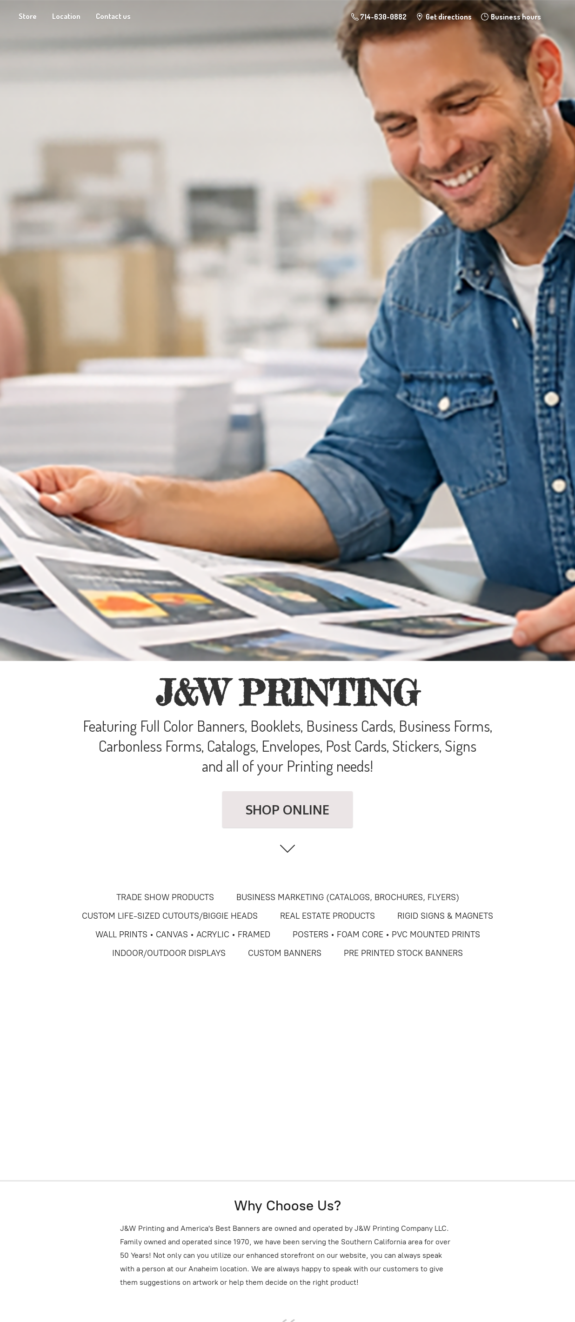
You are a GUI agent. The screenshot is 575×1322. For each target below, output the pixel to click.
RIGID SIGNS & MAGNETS (445, 916)
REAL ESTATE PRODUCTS (327, 916)
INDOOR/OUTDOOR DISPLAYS (169, 953)
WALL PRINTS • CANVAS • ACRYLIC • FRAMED (182, 934)
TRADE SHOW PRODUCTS (165, 897)
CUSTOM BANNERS (284, 953)
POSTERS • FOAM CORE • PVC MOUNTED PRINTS (386, 934)
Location (66, 16)
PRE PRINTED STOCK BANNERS (403, 953)
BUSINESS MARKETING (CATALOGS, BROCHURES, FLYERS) (347, 897)
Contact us (113, 16)
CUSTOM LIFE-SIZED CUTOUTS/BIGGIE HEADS (170, 916)
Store (28, 16)
